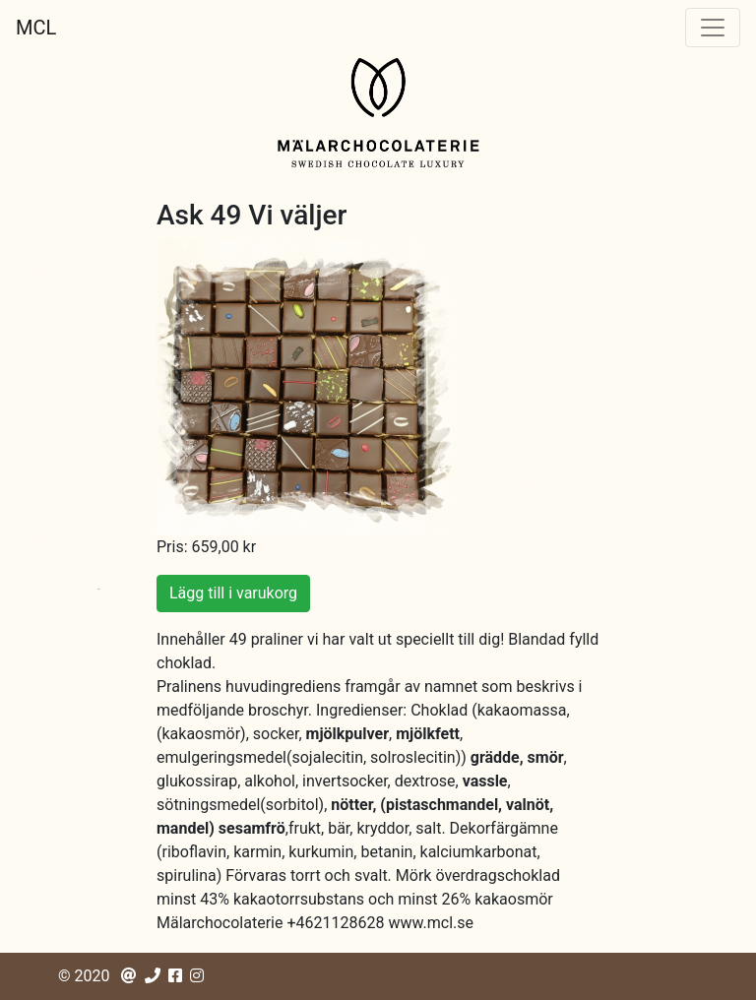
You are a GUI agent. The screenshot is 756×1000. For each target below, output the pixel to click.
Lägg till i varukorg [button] (233, 593)
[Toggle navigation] (712, 27)
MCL (36, 27)
